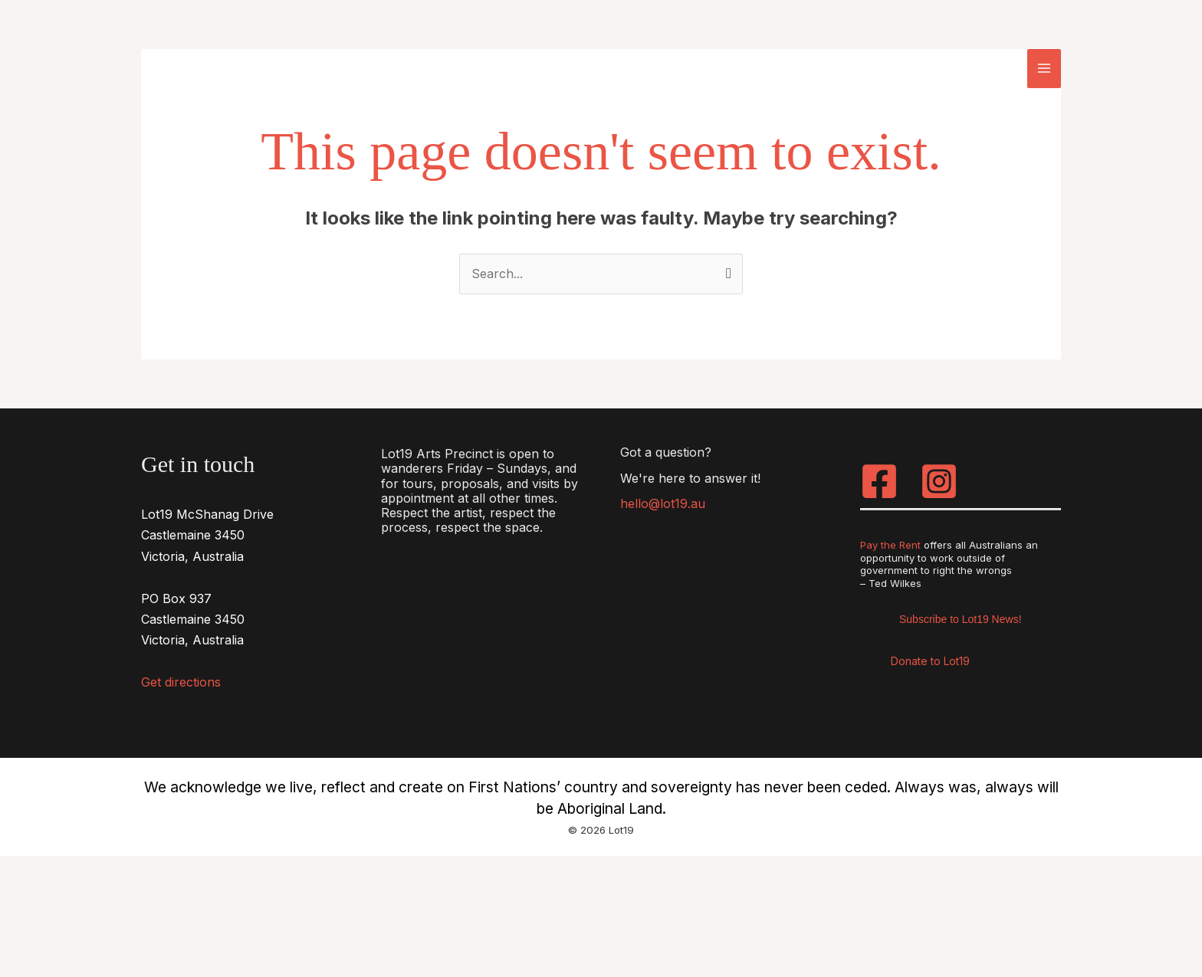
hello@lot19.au (662, 503)
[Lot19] (229, 67)
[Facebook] (879, 481)
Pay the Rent (890, 545)
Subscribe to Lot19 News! (960, 619)
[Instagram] (939, 481)
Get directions (181, 682)
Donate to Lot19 (930, 660)
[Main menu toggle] (1044, 68)
